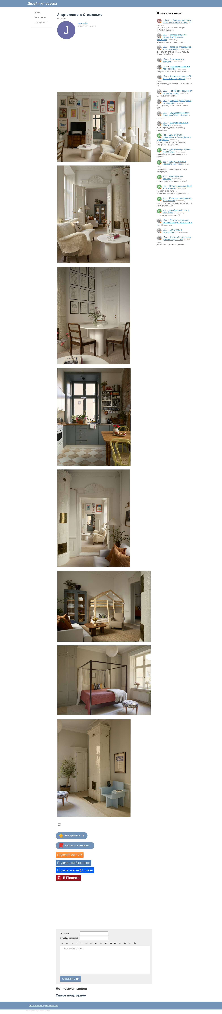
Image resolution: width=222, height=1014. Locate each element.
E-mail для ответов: (69, 938)
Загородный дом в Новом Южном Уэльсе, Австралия (171, 37)
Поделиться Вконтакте (73, 863)
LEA (165, 35)
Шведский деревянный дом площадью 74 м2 (177, 238)
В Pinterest (71, 878)
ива (164, 135)
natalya (166, 20)
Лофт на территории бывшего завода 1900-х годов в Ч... (174, 222)
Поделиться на (75, 870)
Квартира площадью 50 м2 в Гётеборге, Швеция (177, 21)
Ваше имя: (65, 933)
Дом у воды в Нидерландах (172, 231)
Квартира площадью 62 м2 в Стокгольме (177, 48)
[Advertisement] (174, 294)
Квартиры (61, 18)
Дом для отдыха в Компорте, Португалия (174, 162)
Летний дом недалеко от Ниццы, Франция (177, 92)
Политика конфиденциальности (43, 1005)
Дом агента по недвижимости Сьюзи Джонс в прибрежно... (174, 137)
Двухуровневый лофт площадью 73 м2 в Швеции (176, 114)
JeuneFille (82, 23)
